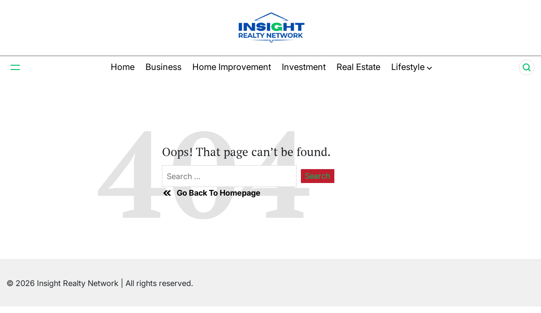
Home (123, 67)
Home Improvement (231, 67)
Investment (304, 67)
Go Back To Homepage (211, 193)
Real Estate (358, 67)
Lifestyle (411, 67)
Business (163, 67)
